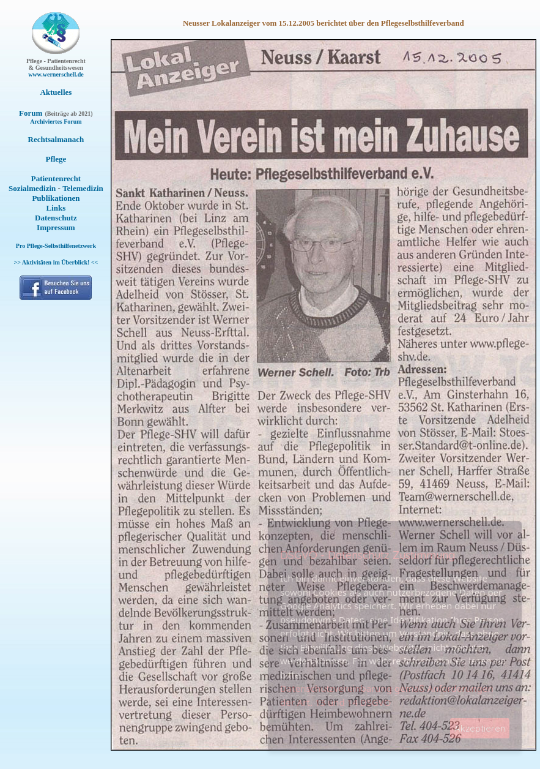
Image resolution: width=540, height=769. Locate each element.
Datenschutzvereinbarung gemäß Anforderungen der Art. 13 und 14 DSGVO (387, 695)
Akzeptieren (479, 728)
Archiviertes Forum (56, 121)
